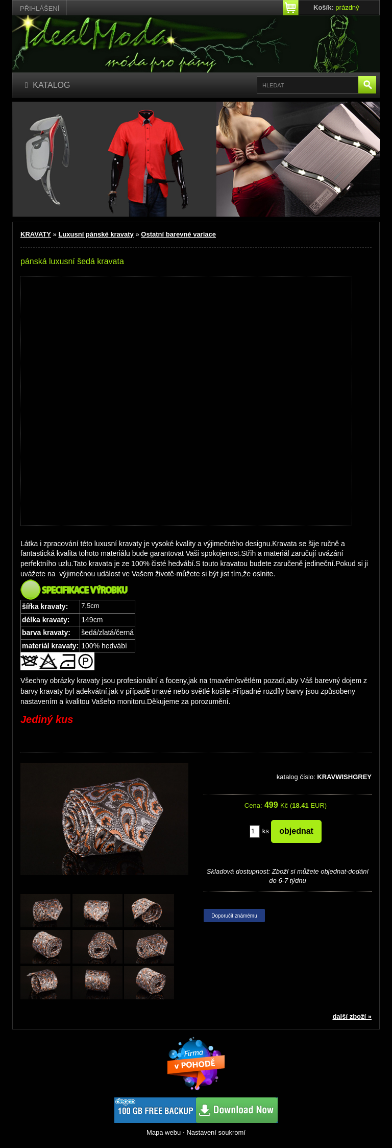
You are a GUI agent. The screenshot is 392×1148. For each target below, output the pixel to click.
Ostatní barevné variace (178, 234)
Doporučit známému (234, 916)
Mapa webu (163, 1132)
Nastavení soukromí (216, 1132)
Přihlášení (39, 8)
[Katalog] (48, 85)
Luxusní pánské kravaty (95, 234)
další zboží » (352, 1016)
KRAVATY (35, 234)
